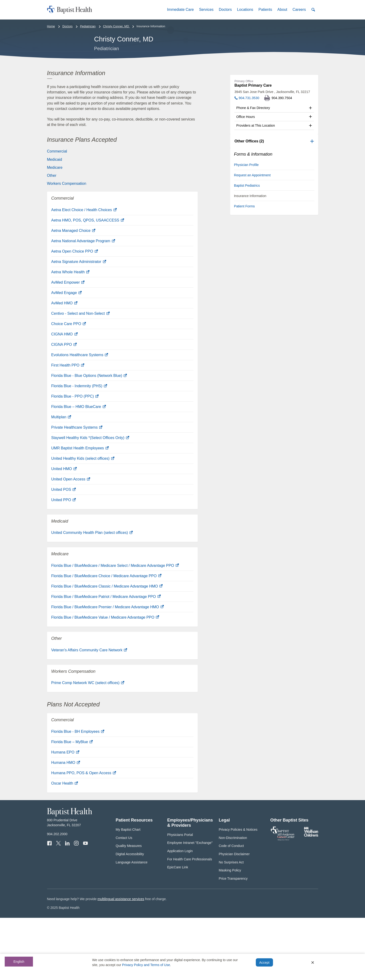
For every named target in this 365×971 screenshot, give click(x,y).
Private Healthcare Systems (77, 481)
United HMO (64, 522)
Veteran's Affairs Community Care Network (89, 703)
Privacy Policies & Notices (238, 883)
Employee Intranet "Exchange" (190, 896)
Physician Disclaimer (234, 907)
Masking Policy (230, 924)
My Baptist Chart (128, 883)
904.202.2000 (57, 887)
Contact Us (124, 891)
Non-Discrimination (233, 891)
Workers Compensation (66, 237)
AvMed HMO (64, 357)
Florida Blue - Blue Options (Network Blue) (89, 429)
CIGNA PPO (64, 398)
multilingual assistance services (120, 952)
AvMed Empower (68, 336)
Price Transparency (233, 932)
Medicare (55, 221)
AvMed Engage (66, 346)
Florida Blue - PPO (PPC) (75, 450)
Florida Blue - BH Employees (77, 785)
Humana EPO (65, 806)
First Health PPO (67, 419)
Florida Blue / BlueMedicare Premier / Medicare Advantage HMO (107, 660)
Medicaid (54, 213)
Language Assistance (132, 915)
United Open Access (70, 533)
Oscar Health (64, 837)
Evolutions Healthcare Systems (79, 408)
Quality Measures (129, 899)
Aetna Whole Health (70, 325)
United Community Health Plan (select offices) (92, 586)
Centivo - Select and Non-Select (80, 367)
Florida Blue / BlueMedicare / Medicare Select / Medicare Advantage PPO (115, 619)
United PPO (63, 553)
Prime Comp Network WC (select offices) (87, 736)
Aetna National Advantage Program (83, 294)
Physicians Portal (180, 888)
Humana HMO (65, 816)
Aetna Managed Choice (73, 284)
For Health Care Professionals (189, 912)
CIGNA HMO (64, 388)
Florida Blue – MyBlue (72, 795)
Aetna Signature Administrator (78, 315)
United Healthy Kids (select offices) (82, 512)
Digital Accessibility (130, 907)
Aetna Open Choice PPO (74, 305)
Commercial (57, 205)
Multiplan (61, 470)
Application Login (180, 904)
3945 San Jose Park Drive (272, 145)
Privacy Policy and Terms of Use (146, 965)
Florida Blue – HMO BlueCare (78, 460)
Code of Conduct (231, 899)
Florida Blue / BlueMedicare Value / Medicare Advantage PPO (105, 671)
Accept (264, 962)
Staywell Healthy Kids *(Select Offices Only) (90, 491)
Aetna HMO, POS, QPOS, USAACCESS (87, 274)
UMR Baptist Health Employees (80, 502)
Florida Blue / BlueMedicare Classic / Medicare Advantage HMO (107, 639)
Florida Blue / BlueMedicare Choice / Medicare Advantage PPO (106, 629)
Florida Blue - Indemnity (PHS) (79, 439)
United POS (63, 543)
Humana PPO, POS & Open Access (83, 826)
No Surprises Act (231, 915)
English (18, 961)
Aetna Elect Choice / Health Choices (84, 263)
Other (51, 229)
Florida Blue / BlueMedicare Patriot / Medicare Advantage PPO (106, 650)
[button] (180, 9)
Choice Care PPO (68, 377)
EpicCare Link (177, 921)
